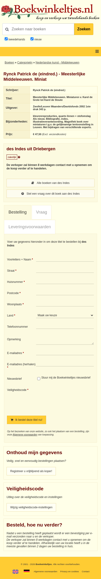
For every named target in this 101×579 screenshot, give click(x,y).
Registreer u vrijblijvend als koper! (31, 471)
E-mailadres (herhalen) (21, 364)
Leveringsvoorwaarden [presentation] (29, 227)
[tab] (17, 212)
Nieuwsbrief (14, 378)
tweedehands (16, 39)
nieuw (38, 39)
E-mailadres (14, 353)
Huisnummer (15, 282)
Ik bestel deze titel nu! (26, 419)
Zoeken (83, 29)
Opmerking (14, 339)
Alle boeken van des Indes (50, 183)
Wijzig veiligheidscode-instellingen (31, 507)
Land (10, 315)
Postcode (13, 293)
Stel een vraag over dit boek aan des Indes (50, 193)
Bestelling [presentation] (17, 212)
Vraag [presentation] (41, 212)
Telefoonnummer (17, 326)
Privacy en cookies (69, 571)
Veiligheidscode (16, 390)
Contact (85, 571)
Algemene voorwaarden (25, 434)
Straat (10, 270)
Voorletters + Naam (19, 259)
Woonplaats (14, 304)
